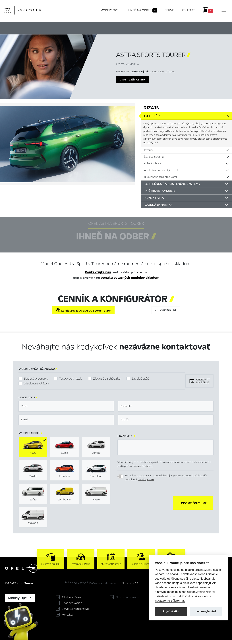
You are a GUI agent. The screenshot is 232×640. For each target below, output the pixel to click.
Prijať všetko (171, 611)
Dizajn (151, 108)
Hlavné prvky (60, 27)
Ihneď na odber (142, 10)
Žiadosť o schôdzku (107, 378)
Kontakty (67, 614)
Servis (170, 10)
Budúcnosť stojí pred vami (160, 177)
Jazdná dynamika (158, 205)
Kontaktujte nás (98, 272)
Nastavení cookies (127, 597)
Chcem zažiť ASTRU (132, 79)
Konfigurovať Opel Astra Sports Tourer (83, 310)
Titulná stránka (71, 597)
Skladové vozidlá (72, 603)
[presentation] (145, 503)
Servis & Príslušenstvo (75, 609)
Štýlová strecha (154, 157)
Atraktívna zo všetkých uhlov (162, 170)
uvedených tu (145, 466)
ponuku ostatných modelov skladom (130, 277)
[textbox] (66, 406)
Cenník (146, 27)
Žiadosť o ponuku (36, 378)
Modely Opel (110, 10)
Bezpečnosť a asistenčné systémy (172, 184)
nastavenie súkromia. (170, 600)
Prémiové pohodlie (160, 191)
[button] (193, 503)
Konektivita (154, 198)
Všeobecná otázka (36, 383)
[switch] (120, 476)
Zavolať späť (140, 378)
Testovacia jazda (70, 378)
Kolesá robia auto (154, 163)
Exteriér (152, 116)
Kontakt (188, 10)
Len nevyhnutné (206, 611)
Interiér (148, 150)
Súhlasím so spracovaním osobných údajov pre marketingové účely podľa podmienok (166, 477)
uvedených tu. (146, 479)
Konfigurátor (123, 27)
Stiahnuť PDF (166, 310)
